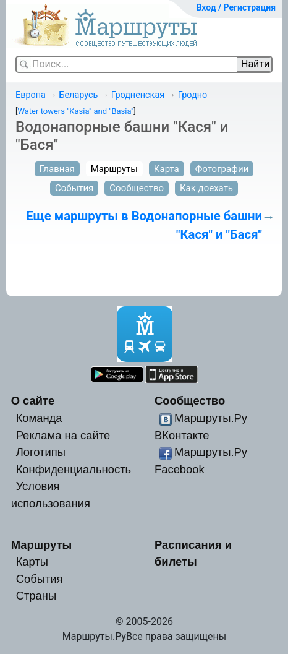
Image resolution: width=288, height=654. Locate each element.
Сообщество (136, 188)
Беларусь (78, 95)
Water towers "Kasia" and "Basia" (75, 111)
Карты (32, 561)
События (74, 188)
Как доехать (206, 188)
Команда (39, 417)
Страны (36, 595)
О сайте (33, 400)
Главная (57, 168)
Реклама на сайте (63, 435)
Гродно (193, 95)
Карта (166, 168)
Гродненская (137, 95)
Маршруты (114, 168)
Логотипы (41, 451)
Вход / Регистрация (236, 7)
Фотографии (222, 168)
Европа (30, 95)
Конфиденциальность (74, 469)
